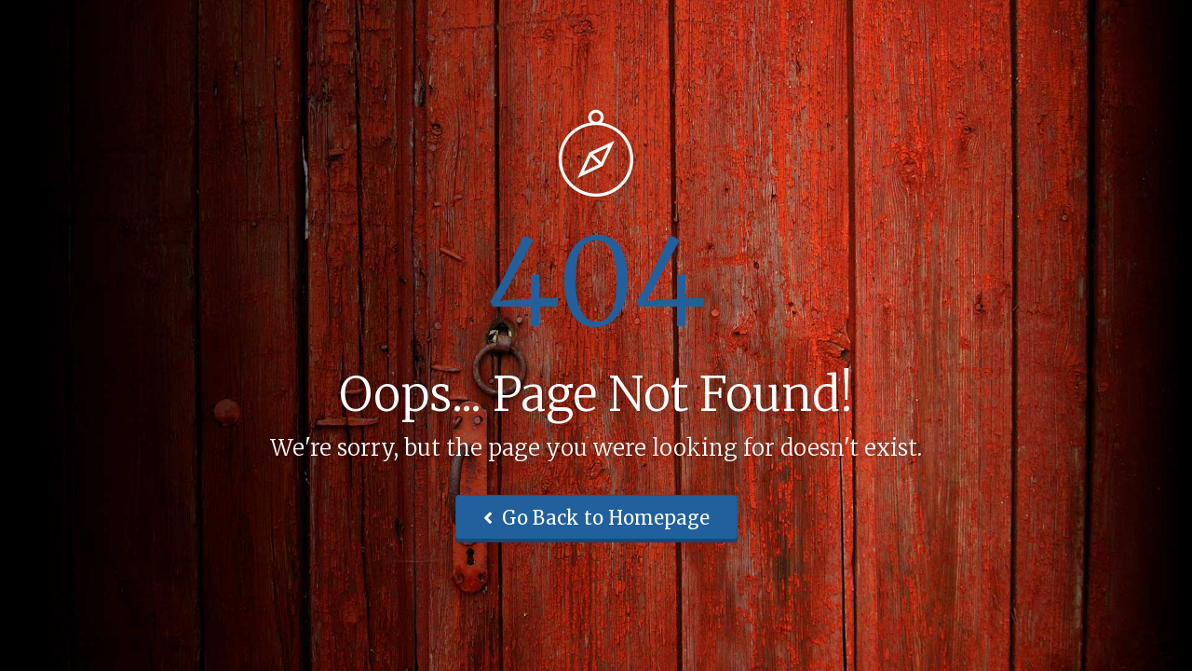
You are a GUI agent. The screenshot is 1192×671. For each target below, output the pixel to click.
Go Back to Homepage (596, 517)
